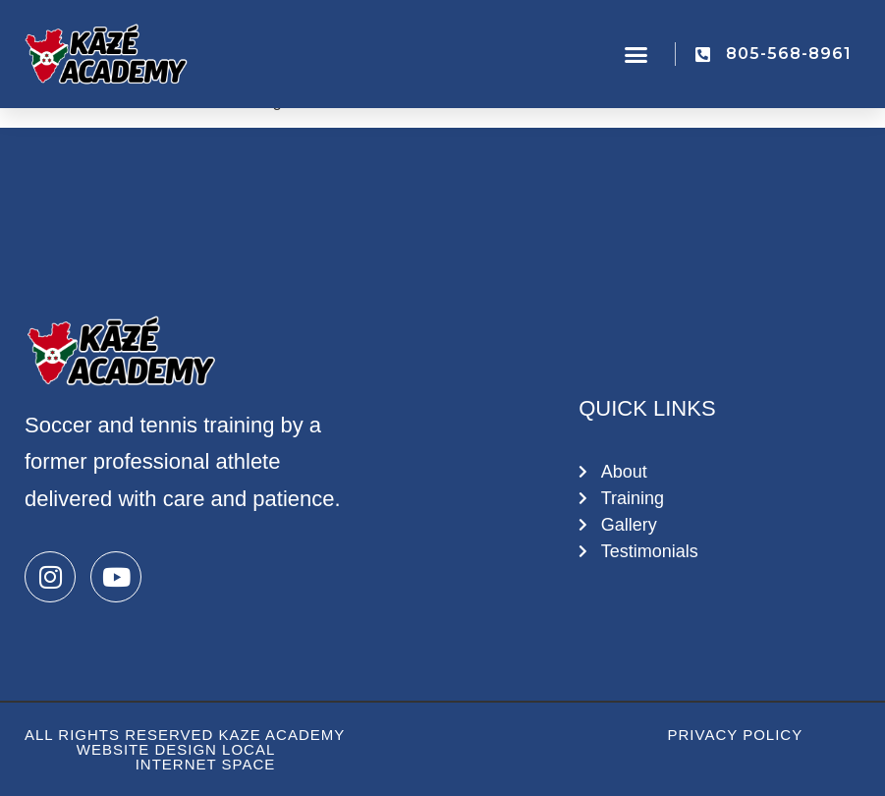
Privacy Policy (735, 734)
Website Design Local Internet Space (176, 756)
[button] (635, 54)
